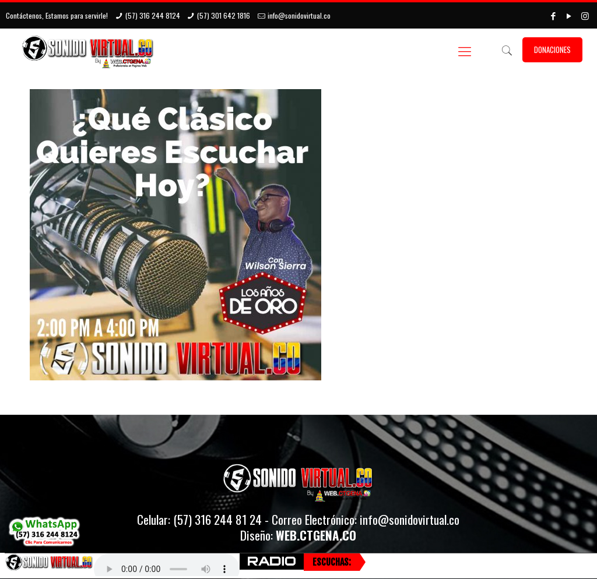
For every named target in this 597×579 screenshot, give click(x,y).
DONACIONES (552, 49)
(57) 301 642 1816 (223, 15)
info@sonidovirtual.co (299, 15)
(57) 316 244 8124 (152, 15)
